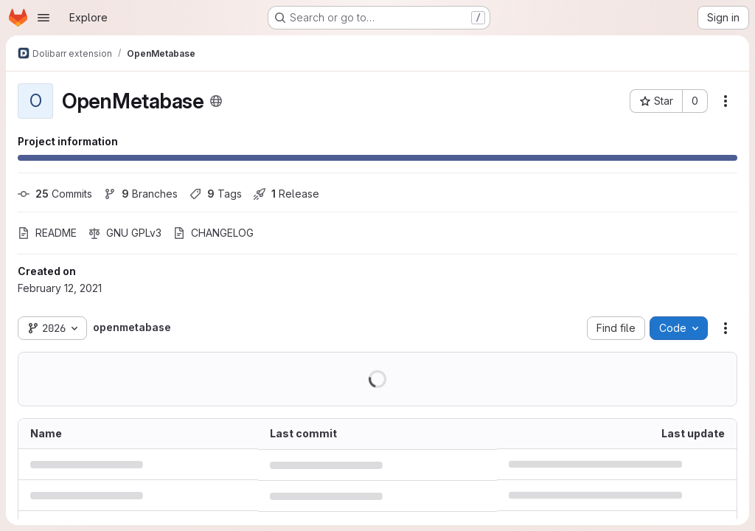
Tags (215, 193)
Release (286, 193)
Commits (55, 193)
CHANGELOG (213, 232)
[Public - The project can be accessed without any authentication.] (216, 101)
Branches (141, 193)
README (47, 232)
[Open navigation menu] (43, 18)
